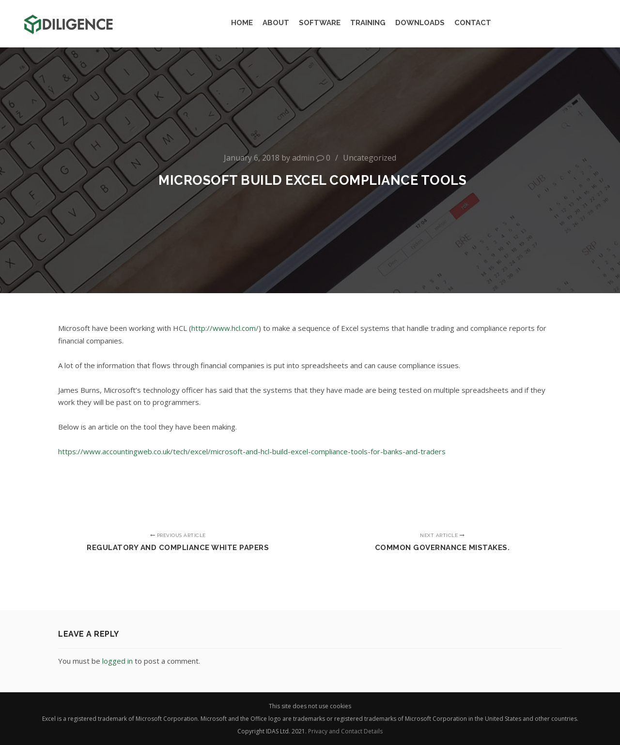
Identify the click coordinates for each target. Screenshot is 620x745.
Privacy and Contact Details (345, 731)
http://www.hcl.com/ (225, 328)
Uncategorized (369, 157)
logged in (117, 661)
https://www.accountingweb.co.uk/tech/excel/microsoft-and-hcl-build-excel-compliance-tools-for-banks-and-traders (252, 451)
